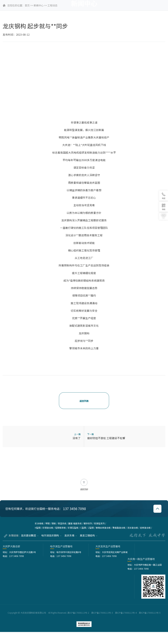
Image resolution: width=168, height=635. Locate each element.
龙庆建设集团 (29, 538)
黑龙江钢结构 (88, 538)
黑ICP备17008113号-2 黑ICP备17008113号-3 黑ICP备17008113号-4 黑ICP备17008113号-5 (114, 615)
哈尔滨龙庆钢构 (51, 538)
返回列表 (84, 401)
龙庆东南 (70, 538)
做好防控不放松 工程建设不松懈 (106, 438)
